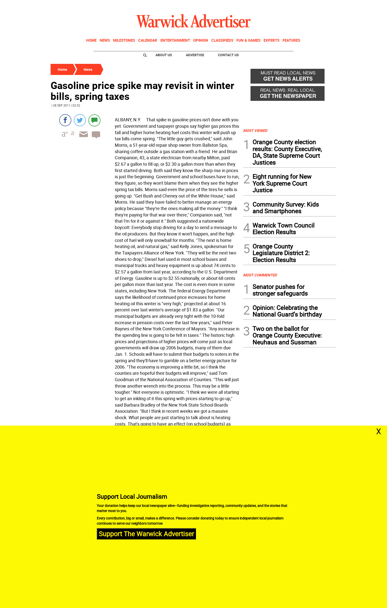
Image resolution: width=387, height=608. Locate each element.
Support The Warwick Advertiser (146, 533)
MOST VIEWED (255, 130)
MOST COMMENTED (260, 274)
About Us (163, 55)
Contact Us (228, 55)
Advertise (195, 55)
